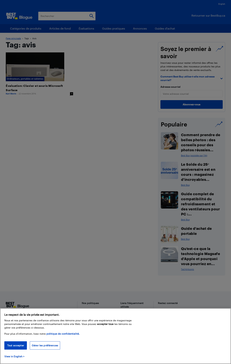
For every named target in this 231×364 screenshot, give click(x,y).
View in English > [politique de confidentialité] (14, 356)
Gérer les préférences (45, 345)
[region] (115, 336)
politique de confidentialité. (63, 333)
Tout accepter (15, 345)
